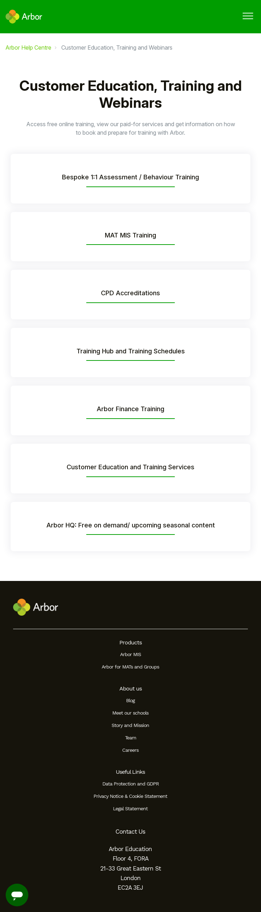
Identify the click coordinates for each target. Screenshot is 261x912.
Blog (130, 700)
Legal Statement (130, 808)
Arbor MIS (130, 654)
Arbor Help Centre (28, 47)
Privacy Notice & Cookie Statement (130, 796)
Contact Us (130, 831)
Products (130, 642)
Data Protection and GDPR (130, 784)
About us (130, 688)
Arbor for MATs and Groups (130, 667)
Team (130, 737)
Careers (130, 750)
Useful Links (130, 771)
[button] (248, 16)
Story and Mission (130, 725)
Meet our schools (130, 713)
